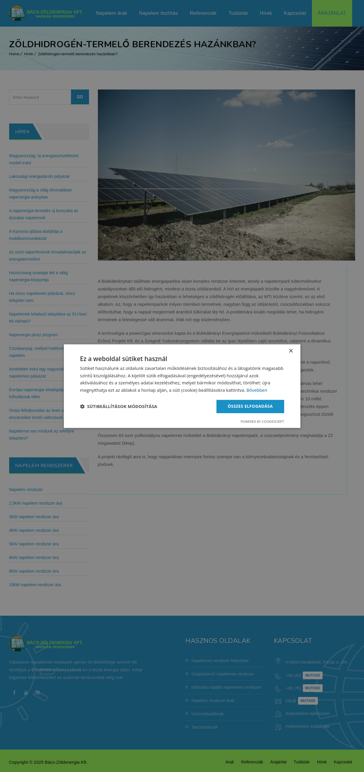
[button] (118, 406)
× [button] (291, 351)
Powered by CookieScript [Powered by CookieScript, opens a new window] (262, 421)
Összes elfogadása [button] (250, 406)
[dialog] (182, 386)
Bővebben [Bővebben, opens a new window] (256, 390)
